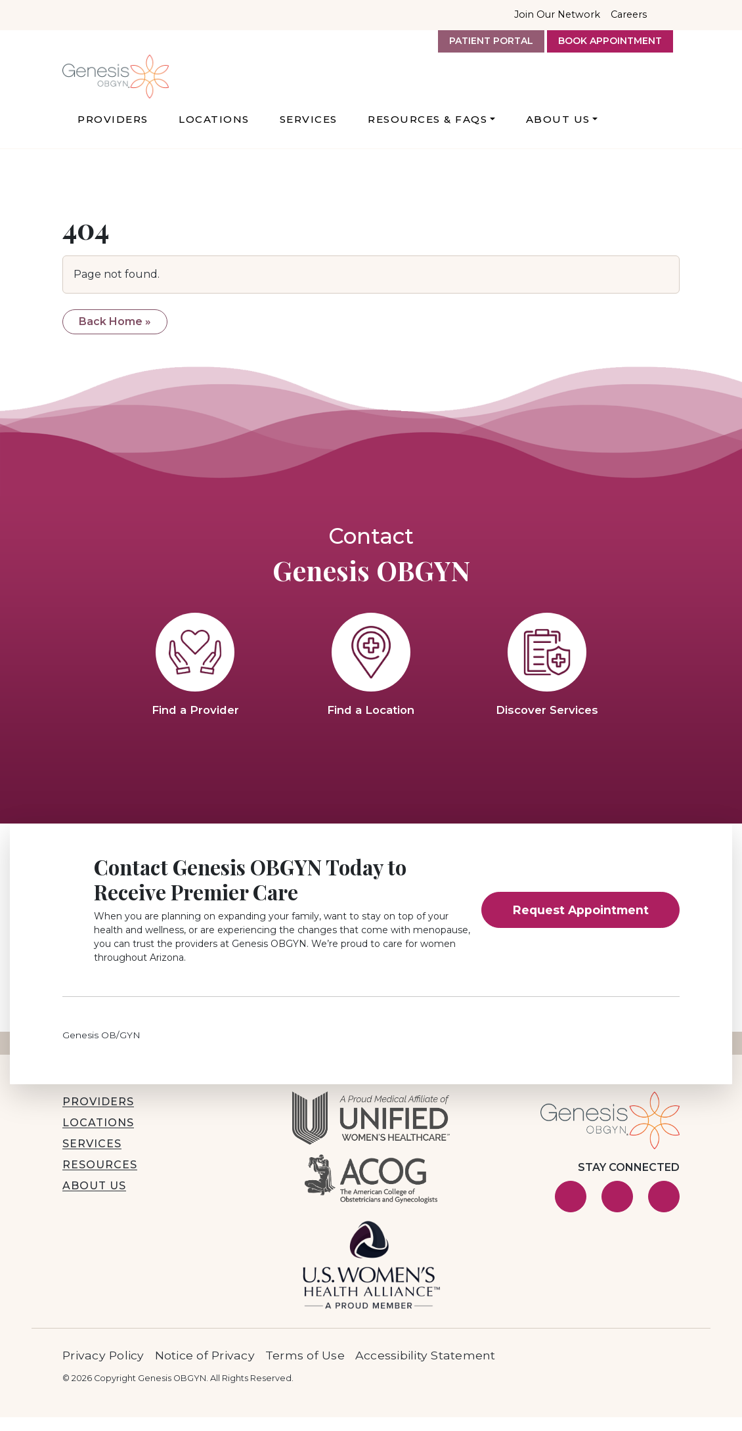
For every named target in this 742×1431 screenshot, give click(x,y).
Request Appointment (581, 924)
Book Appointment (610, 41)
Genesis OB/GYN (101, 1049)
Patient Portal (491, 41)
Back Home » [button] (115, 335)
